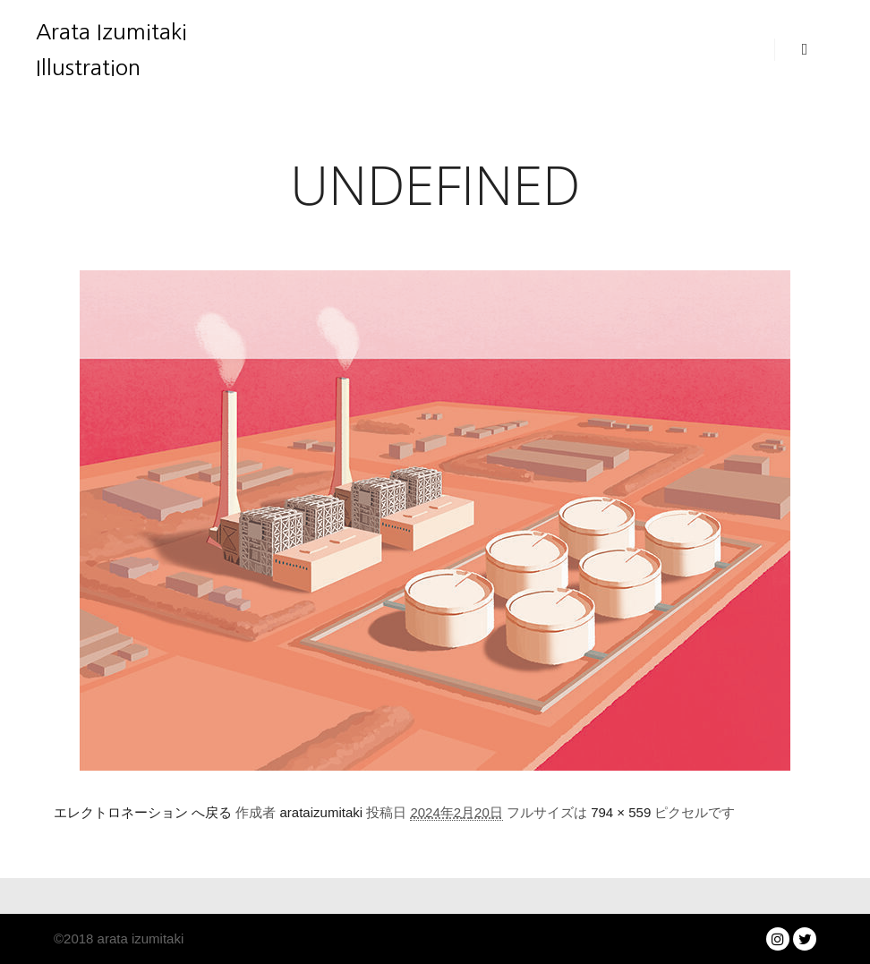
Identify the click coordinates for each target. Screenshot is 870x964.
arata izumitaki (138, 938)
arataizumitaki (321, 812)
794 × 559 (621, 812)
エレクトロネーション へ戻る (143, 812)
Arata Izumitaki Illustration (111, 49)
